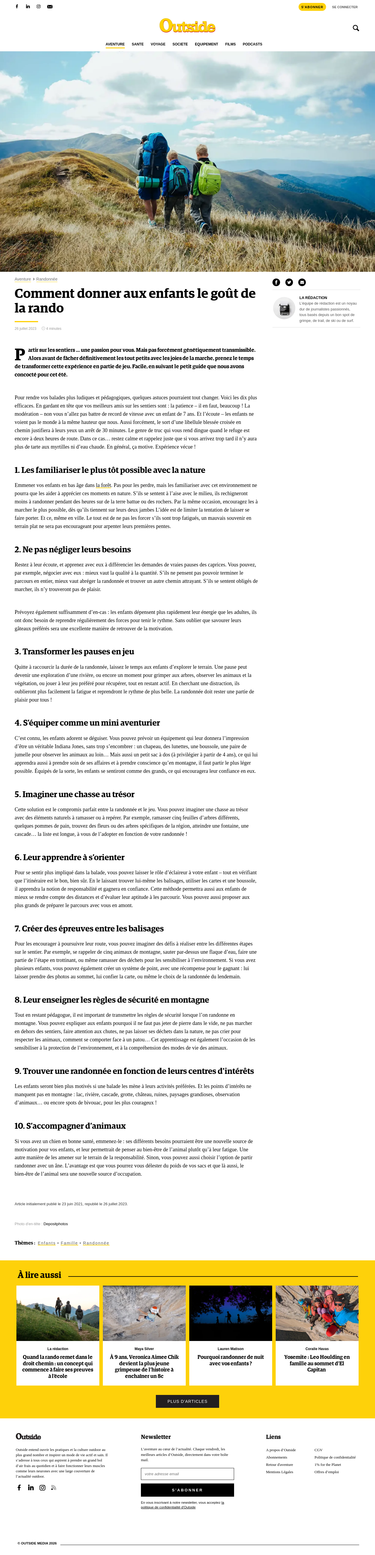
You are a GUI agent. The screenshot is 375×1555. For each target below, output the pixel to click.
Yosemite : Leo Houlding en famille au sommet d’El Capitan (317, 1364)
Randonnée (46, 279)
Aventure (115, 44)
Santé (138, 44)
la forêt (103, 485)
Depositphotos (56, 1224)
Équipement (206, 44)
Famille (69, 1243)
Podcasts (252, 44)
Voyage (158, 44)
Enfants (47, 1243)
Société (180, 44)
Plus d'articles (187, 1401)
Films (230, 44)
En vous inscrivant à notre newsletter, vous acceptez (182, 1504)
